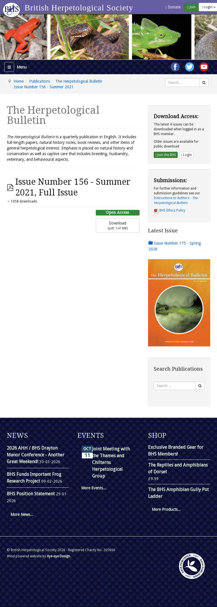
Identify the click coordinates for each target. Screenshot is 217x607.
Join (191, 7)
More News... (21, 514)
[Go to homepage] (12, 7)
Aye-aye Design (58, 556)
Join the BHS (165, 155)
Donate (173, 7)
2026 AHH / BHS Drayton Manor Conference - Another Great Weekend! (35, 454)
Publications (39, 81)
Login (186, 155)
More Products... (166, 509)
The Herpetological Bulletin (78, 81)
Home (19, 81)
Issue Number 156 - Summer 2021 (44, 87)
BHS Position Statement (31, 493)
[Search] (204, 82)
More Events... (93, 488)
